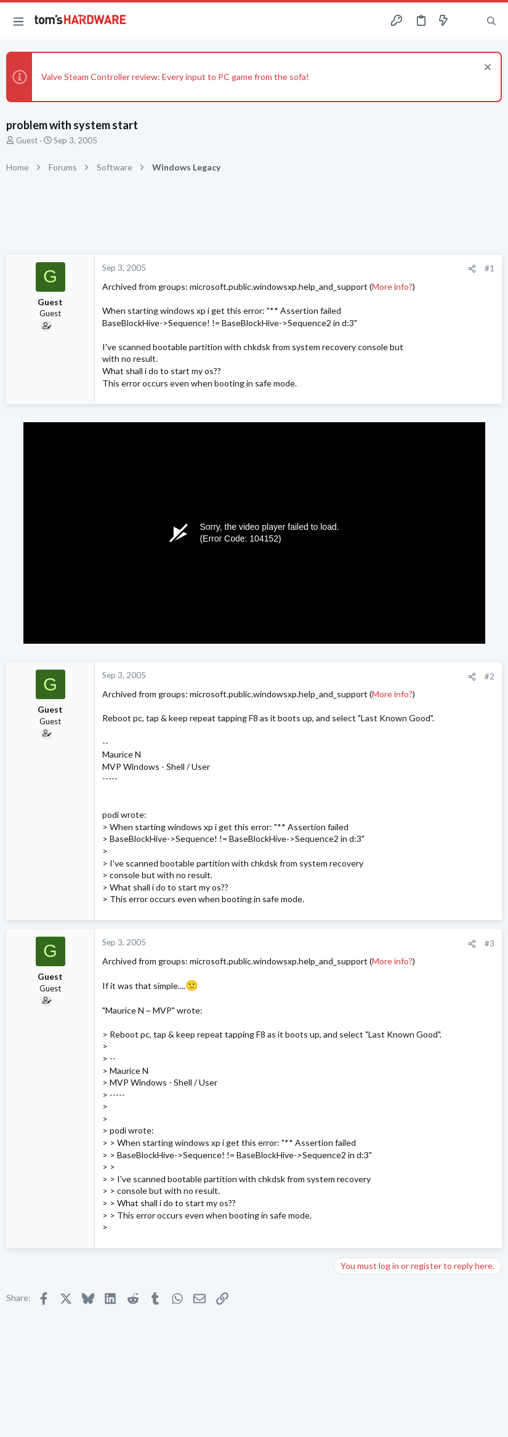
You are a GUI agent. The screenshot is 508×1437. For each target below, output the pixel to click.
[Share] (472, 268)
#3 (489, 943)
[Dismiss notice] (486, 68)
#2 (489, 676)
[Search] (491, 21)
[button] (18, 20)
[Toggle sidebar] (467, 21)
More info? (392, 286)
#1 (489, 268)
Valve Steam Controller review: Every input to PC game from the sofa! (175, 76)
